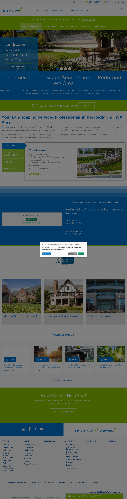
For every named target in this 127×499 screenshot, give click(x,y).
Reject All (72, 254)
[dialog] (63, 249)
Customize (47, 254)
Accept (81, 254)
